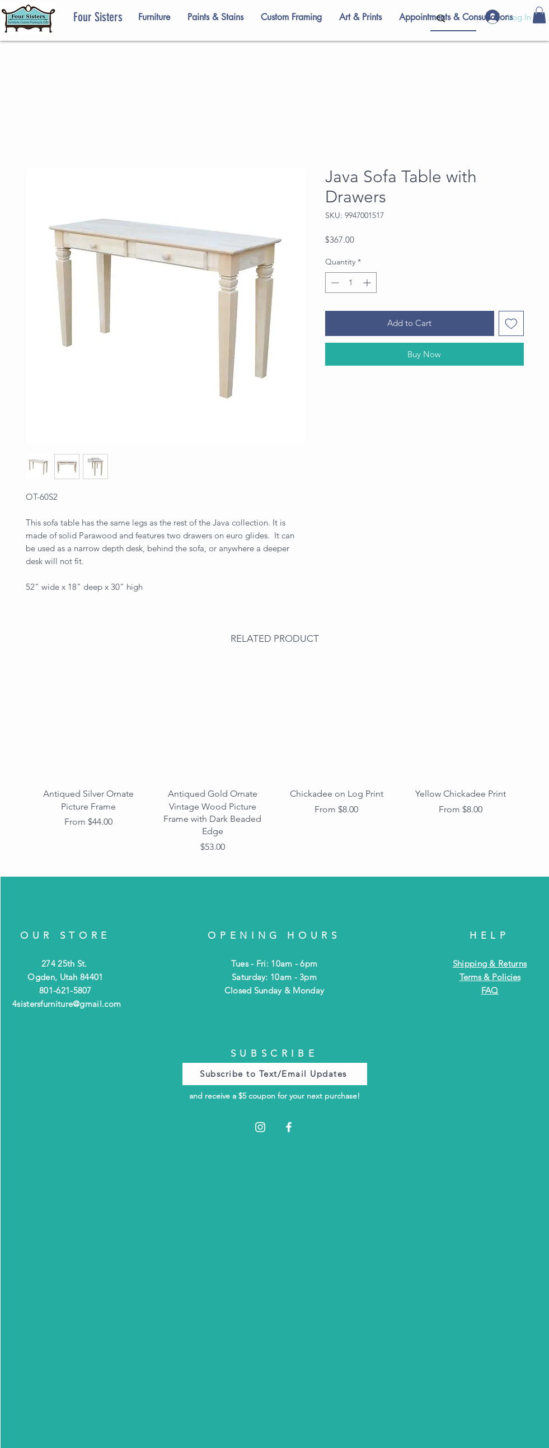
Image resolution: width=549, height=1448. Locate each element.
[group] (275, 763)
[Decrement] (334, 282)
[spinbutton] (351, 282)
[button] (539, 15)
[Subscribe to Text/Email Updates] (274, 1074)
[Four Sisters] (117, 17)
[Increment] (368, 282)
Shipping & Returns (490, 963)
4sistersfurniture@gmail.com (66, 1004)
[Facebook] (288, 1127)
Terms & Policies (489, 977)
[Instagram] (260, 1127)
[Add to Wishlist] (511, 323)
